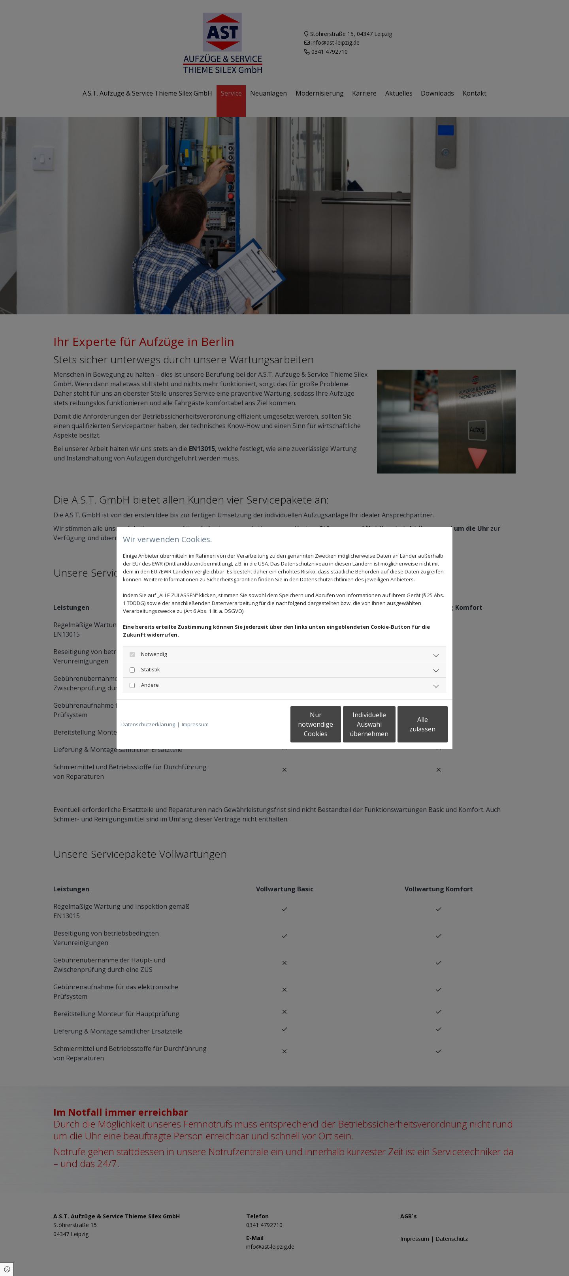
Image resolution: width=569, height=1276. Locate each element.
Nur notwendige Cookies (261, 724)
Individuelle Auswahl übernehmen (336, 724)
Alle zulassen (411, 724)
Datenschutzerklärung (148, 724)
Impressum (195, 724)
